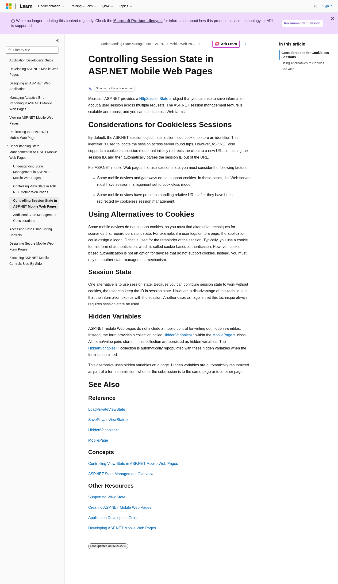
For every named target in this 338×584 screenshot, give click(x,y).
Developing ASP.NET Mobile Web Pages (122, 528)
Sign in (327, 6)
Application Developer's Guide (113, 518)
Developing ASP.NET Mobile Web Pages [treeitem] (33, 72)
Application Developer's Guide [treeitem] (31, 60)
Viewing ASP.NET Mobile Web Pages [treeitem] (31, 120)
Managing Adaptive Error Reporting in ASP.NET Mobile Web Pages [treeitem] (30, 103)
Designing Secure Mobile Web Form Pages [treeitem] (31, 246)
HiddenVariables (177, 335)
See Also (287, 69)
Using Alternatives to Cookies (302, 63)
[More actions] (246, 44)
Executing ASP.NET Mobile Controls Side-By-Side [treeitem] (29, 260)
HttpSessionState (153, 99)
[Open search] (315, 6)
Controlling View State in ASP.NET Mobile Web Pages (133, 464)
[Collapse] (57, 40)
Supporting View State (106, 497)
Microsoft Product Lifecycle (138, 21)
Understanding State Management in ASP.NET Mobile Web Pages (149, 44)
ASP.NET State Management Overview (120, 474)
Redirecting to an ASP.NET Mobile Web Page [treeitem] (29, 135)
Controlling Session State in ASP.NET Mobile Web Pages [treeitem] (35, 203)
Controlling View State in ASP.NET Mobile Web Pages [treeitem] (35, 189)
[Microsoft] (9, 6)
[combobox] (32, 50)
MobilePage (222, 335)
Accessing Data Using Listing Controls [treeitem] (30, 232)
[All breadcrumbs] (92, 44)
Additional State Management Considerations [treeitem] (34, 218)
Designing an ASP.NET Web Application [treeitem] (29, 86)
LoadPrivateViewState (106, 409)
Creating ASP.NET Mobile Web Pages (119, 507)
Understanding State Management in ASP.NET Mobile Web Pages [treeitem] (31, 172)
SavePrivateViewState (106, 420)
